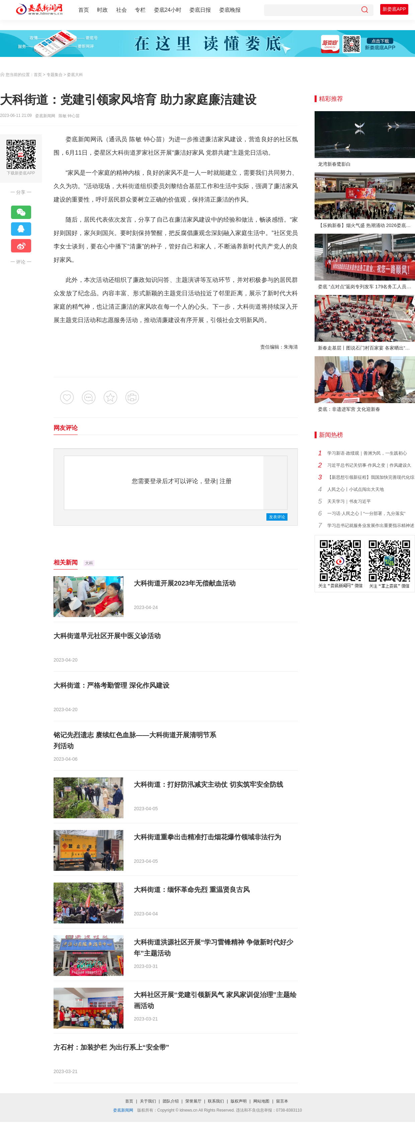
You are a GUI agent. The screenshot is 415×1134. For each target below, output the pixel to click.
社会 (121, 10)
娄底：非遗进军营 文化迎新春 (349, 409)
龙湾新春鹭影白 (334, 164)
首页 (83, 10)
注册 (226, 481)
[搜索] (364, 10)
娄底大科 (75, 74)
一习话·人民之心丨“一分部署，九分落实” (366, 513)
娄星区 (103, 152)
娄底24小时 (167, 10)
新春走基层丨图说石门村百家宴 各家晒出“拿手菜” (366, 348)
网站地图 (261, 1101)
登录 (210, 481)
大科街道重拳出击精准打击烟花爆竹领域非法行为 (207, 837)
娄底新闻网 (45, 116)
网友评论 (66, 428)
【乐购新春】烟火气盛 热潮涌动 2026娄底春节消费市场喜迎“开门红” (366, 225)
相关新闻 (66, 562)
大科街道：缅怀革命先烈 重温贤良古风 (192, 889)
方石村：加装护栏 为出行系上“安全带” (111, 1047)
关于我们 (148, 1101)
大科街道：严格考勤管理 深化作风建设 (111, 685)
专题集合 (55, 74)
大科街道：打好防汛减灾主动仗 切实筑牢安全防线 (208, 784)
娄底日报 (200, 10)
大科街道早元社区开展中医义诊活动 (107, 635)
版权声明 (239, 1101)
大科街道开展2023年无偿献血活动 (185, 583)
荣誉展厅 (193, 1101)
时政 (102, 10)
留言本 (282, 1101)
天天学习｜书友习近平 (349, 501)
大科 (89, 563)
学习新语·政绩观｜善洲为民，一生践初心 (367, 453)
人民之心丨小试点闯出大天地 (355, 489)
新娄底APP (394, 9)
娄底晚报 (230, 10)
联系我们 (216, 1101)
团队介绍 (171, 1101)
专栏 (140, 10)
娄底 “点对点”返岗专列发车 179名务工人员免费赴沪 (366, 286)
